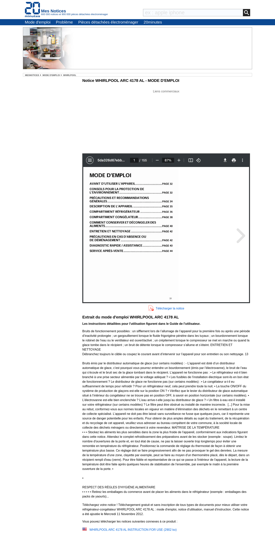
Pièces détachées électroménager (108, 22)
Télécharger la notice (170, 308)
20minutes (153, 22)
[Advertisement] (166, 120)
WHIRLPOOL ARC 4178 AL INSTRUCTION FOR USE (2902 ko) (133, 529)
